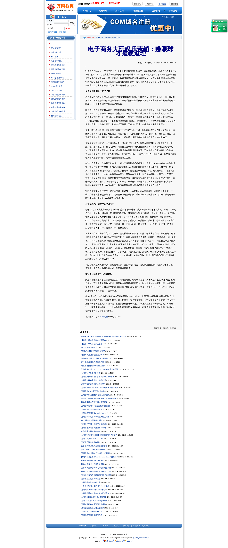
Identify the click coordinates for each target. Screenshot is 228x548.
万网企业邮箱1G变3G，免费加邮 (93, 497)
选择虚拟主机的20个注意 (90, 479)
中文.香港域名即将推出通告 (92, 420)
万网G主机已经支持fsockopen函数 (94, 501)
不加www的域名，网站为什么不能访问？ (97, 358)
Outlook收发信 (56, 90)
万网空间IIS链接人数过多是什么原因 (95, 453)
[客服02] (118, 541)
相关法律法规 (56, 116)
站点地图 (82, 526)
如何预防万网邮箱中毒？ (90, 431)
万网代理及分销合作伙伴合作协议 (94, 490)
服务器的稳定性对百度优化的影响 (94, 446)
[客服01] (108, 541)
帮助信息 (116, 37)
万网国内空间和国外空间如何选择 (94, 424)
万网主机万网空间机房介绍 (91, 515)
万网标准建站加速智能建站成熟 (93, 504)
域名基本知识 (56, 61)
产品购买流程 (56, 48)
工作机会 (104, 526)
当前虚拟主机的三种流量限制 (92, 508)
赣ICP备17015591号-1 (141, 538)
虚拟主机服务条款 (58, 99)
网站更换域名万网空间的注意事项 (94, 402)
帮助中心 (149, 4)
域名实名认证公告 (88, 347)
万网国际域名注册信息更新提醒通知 (95, 493)
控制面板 (137, 4)
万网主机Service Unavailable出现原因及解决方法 (99, 388)
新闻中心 (108, 37)
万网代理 (54, 111)
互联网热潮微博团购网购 (90, 442)
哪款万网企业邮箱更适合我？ (92, 355)
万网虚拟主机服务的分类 (90, 482)
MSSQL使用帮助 (57, 78)
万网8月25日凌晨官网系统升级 (93, 351)
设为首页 (136, 526)
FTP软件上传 (56, 73)
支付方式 (162, 4)
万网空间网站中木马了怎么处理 (93, 380)
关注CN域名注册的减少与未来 (93, 450)
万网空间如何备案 (58, 69)
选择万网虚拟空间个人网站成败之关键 (96, 468)
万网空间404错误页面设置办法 (93, 391)
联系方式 (115, 526)
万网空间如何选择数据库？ (91, 409)
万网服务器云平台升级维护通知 (93, 428)
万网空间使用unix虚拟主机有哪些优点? (96, 406)
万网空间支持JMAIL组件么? (92, 439)
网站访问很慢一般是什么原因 (92, 464)
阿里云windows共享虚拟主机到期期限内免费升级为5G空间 (103, 337)
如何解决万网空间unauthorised (92, 413)
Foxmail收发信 (56, 86)
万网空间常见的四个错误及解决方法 (95, 417)
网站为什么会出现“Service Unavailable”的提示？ (99, 457)
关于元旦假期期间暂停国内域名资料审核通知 (98, 399)
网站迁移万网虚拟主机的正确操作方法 (96, 471)
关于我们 (93, 526)
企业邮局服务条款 (58, 107)
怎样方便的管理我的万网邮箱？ (93, 384)
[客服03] (128, 541)
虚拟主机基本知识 (58, 65)
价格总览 (54, 57)
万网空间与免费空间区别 (90, 373)
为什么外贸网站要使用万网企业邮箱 (95, 486)
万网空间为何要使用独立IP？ (92, 512)
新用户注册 (52, 32)
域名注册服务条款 (58, 95)
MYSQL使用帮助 (57, 82)
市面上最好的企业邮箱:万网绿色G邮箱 (96, 475)
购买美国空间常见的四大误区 (92, 460)
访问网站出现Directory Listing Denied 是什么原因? (100, 369)
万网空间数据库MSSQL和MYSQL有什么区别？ (99, 435)
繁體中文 (174, 4)
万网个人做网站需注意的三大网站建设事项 (97, 377)
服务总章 (61, 111)
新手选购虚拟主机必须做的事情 (93, 362)
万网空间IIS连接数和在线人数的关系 (95, 395)
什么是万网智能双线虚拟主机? (93, 366)
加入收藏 (145, 526)
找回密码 (62, 32)
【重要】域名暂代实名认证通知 (93, 340)
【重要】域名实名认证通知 (91, 344)
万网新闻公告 (56, 52)
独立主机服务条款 (58, 103)
